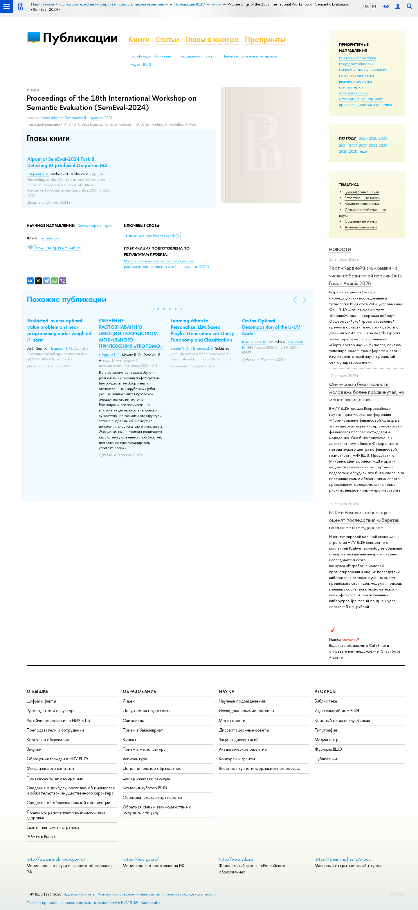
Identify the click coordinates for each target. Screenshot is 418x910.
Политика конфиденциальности (189, 894)
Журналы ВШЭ (328, 749)
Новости (340, 249)
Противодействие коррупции (55, 778)
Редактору (397, 893)
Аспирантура (135, 758)
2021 (373, 145)
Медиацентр (326, 739)
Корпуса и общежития (48, 739)
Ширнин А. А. (38, 174)
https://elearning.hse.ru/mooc (343, 859)
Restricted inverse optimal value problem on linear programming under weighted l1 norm (59, 330)
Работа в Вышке (41, 836)
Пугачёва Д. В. (202, 348)
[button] (152, 309)
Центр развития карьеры (146, 778)
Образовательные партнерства (152, 797)
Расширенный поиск (197, 56)
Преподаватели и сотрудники (55, 730)
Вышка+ (130, 739)
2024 (343, 145)
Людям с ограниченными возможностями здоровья (66, 814)
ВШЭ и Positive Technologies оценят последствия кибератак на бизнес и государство (364, 520)
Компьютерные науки (95, 225)
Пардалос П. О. (61, 348)
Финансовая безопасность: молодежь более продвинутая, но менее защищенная (366, 392)
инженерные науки (355, 81)
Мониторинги (232, 720)
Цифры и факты (41, 701)
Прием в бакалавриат (143, 730)
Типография (326, 730)
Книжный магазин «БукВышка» (342, 720)
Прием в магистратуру (144, 749)
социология (361, 104)
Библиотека (326, 701)
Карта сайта (150, 902)
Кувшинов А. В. (254, 342)
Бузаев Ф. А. (180, 348)
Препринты (265, 39)
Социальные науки (361, 221)
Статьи (167, 39)
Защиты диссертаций (239, 739)
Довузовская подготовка (146, 710)
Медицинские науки (362, 203)
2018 (353, 151)
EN (374, 6)
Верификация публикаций (151, 56)
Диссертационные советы (244, 730)
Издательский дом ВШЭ (337, 710)
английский (50, 238)
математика (349, 98)
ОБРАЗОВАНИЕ (139, 691)
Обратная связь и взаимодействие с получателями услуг (157, 809)
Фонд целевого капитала (50, 768)
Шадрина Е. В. (109, 355)
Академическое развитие (243, 749)
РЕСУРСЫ (326, 691)
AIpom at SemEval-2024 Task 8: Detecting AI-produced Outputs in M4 (67, 162)
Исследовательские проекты (246, 710)
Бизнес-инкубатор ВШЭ (145, 787)
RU (367, 6)
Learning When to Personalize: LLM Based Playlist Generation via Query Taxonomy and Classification (202, 330)
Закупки (34, 749)
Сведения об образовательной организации (68, 802)
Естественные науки (362, 197)
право (344, 104)
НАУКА (227, 691)
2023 (353, 145)
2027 (363, 138)
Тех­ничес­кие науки (361, 227)
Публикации (80, 37)
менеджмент (372, 98)
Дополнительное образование (152, 768)
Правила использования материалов (250, 56)
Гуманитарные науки (362, 191)
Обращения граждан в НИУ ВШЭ (57, 758)
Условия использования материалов (129, 894)
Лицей (129, 701)
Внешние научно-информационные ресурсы (260, 768)
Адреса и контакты (79, 894)
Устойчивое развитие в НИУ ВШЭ (59, 720)
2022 (363, 145)
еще (363, 151)
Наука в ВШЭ (141, 64)
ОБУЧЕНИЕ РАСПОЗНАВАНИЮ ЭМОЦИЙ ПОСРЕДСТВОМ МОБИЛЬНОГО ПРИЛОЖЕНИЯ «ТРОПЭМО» (131, 333)
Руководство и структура (51, 710)
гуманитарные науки (356, 75)
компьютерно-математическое (353, 89)
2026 (373, 138)
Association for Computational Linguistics (72, 117)
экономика (382, 104)
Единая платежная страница (53, 827)
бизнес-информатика (357, 57)
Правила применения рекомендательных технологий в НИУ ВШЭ (82, 902)
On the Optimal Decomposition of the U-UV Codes (271, 327)
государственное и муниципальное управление (363, 66)
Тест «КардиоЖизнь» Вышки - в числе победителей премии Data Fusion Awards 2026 (365, 275)
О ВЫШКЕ (38, 691)
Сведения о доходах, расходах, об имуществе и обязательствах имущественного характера (71, 790)
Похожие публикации (67, 299)
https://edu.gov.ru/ (141, 859)
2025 (383, 138)
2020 (383, 145)
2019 (343, 151)
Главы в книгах (212, 39)
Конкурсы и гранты (237, 758)
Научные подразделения (242, 701)
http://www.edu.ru (236, 859)
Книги (139, 39)
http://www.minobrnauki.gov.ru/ (56, 859)
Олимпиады (134, 720)
